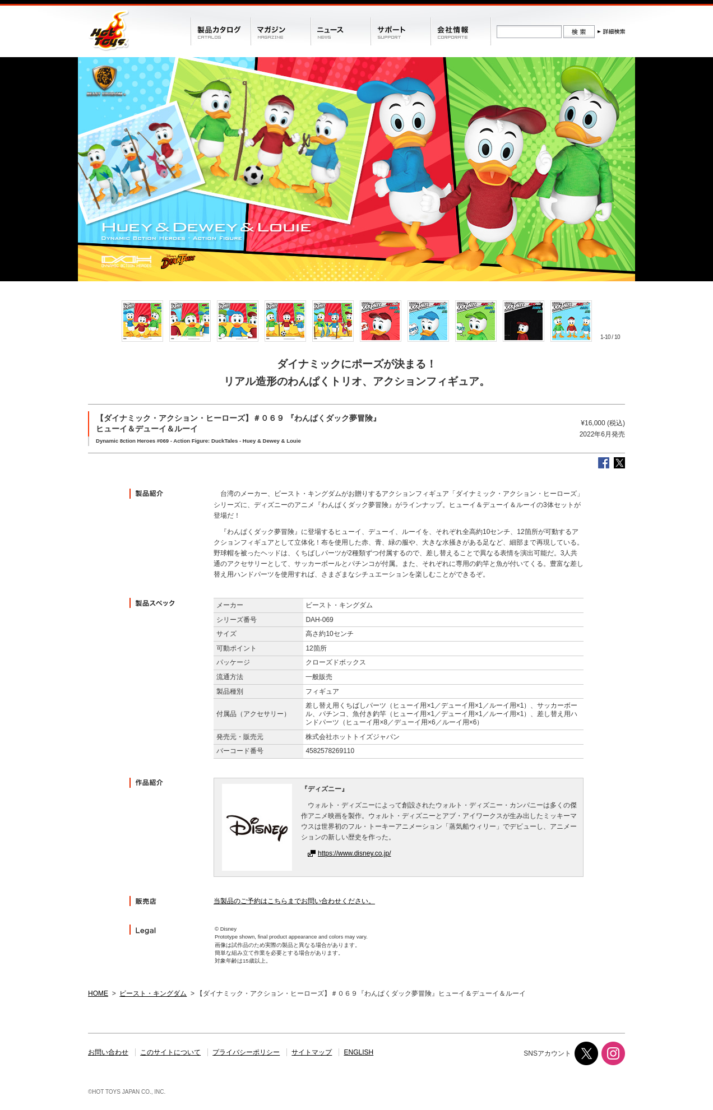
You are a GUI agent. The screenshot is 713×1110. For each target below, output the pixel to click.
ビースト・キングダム (153, 993)
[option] (142, 321)
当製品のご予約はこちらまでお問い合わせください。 (294, 901)
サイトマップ (311, 1052)
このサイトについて (170, 1052)
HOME (98, 993)
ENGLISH (359, 1052)
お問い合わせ (108, 1052)
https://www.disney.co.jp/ (354, 853)
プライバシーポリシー (246, 1052)
